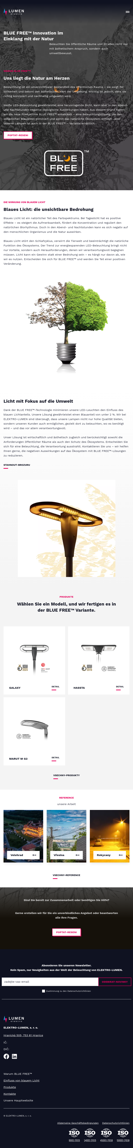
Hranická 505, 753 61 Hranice (23, 1035)
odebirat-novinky (115, 981)
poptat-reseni (18, 135)
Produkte (10, 1087)
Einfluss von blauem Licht (21, 1080)
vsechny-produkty (66, 775)
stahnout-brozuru (17, 464)
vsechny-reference (66, 875)
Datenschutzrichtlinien (115, 1123)
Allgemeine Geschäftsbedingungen (78, 1123)
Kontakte (10, 1093)
